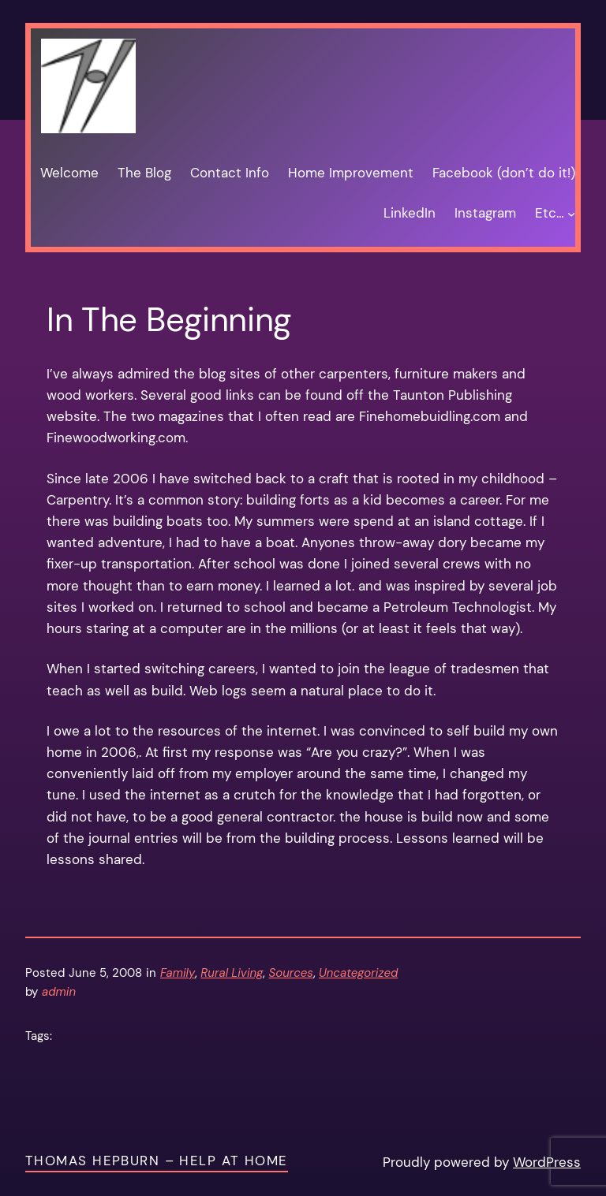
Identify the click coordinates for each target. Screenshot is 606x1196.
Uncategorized (358, 973)
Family (177, 973)
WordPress (547, 1162)
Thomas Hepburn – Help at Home (156, 1160)
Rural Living (231, 973)
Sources (290, 973)
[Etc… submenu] (571, 214)
